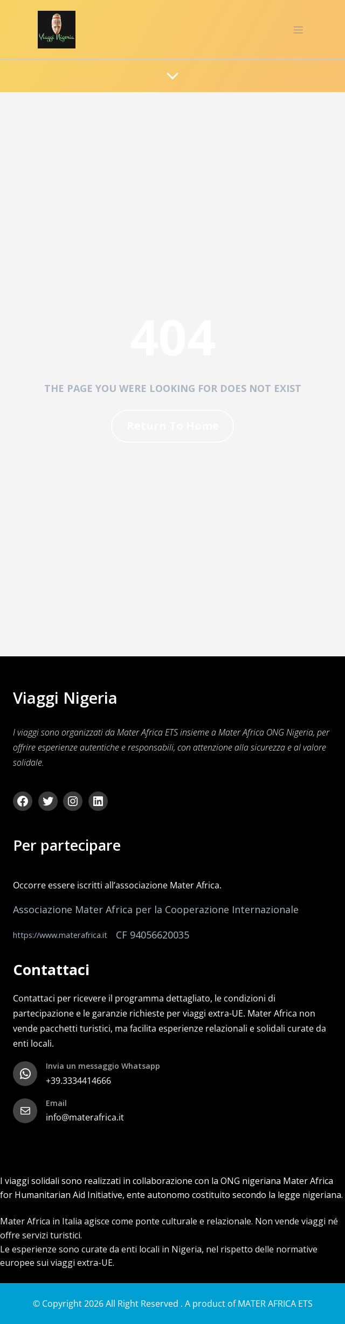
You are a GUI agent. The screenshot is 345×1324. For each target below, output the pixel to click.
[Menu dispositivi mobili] (298, 29)
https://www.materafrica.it (60, 934)
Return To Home (173, 425)
